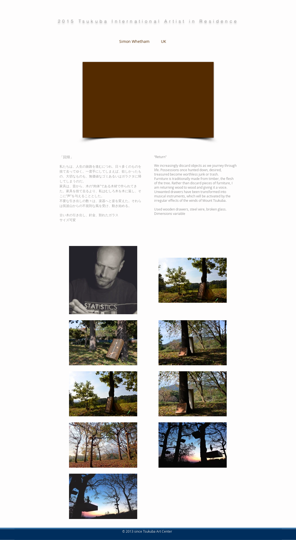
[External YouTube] (148, 100)
